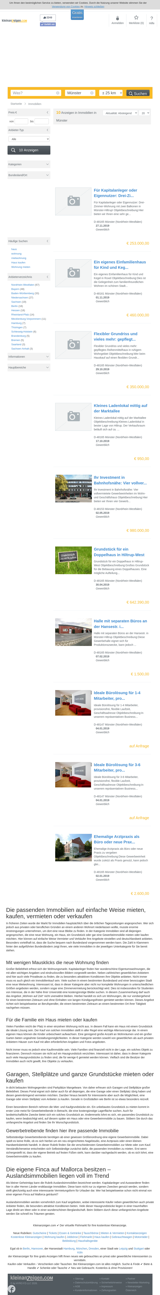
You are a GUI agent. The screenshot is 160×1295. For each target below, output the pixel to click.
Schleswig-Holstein (22, 331)
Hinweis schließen (94, 6)
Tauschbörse (91, 1233)
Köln (80, 1252)
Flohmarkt (86, 1236)
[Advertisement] (80, 58)
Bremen (15, 340)
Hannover (37, 1248)
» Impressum (106, 1286)
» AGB (76, 1286)
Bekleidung (69, 1240)
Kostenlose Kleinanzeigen (26, 1236)
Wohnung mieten (20, 267)
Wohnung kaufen (54, 1236)
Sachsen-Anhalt (20, 348)
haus (14, 249)
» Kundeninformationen (85, 1290)
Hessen (15, 310)
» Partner (130, 1278)
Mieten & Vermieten (112, 1233)
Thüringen (17, 327)
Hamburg (16, 323)
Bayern (15, 289)
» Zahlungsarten (107, 1290)
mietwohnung (18, 258)
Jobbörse (72, 1236)
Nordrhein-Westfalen (22, 284)
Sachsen (16, 301)
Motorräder (141, 1236)
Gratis (77, 15)
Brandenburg (18, 335)
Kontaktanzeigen (137, 1233)
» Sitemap (78, 1278)
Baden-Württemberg (22, 293)
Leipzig (123, 1248)
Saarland (16, 344)
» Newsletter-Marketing (137, 1282)
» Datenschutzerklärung (85, 1282)
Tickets (53, 1233)
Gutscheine (40, 1233)
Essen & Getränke (70, 1233)
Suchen (138, 94)
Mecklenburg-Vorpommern (26, 318)
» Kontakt (104, 1278)
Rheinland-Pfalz (20, 314)
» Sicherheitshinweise (110, 1282)
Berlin (14, 306)
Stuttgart (139, 1248)
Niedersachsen (19, 297)
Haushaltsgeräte (88, 1240)
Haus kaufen (18, 262)
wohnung (16, 253)
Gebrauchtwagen (122, 1236)
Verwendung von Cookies (66, 6)
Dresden (94, 1248)
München (81, 1248)
